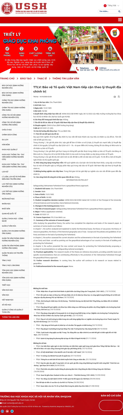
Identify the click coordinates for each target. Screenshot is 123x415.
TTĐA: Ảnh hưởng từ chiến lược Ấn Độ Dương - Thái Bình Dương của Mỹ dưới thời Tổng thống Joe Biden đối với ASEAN (77, 301)
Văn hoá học (7, 290)
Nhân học (6, 204)
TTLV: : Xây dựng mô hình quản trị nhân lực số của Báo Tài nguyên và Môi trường (64, 325)
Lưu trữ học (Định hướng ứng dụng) (13, 192)
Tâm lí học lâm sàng (11, 265)
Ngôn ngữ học (8, 199)
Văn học (5, 295)
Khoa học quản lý (9, 150)
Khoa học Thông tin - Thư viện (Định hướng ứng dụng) (14, 165)
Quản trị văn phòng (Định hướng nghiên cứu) (13, 239)
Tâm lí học (6, 260)
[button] (110, 5)
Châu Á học (7, 130)
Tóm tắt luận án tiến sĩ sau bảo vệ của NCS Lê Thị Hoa (54, 382)
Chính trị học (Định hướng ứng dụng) (13, 109)
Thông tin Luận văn (10, 317)
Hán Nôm (6, 145)
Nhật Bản (6, 209)
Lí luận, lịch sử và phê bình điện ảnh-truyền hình (13, 178)
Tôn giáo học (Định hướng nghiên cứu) (13, 271)
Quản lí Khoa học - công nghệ (12, 220)
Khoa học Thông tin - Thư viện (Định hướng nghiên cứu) (13, 157)
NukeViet (53, 406)
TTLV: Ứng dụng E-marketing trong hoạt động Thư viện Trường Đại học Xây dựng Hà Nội (66, 329)
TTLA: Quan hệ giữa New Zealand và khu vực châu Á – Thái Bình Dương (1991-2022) (65, 375)
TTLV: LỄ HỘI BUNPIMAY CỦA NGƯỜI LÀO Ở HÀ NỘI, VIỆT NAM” (58, 352)
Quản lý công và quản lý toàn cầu (12, 311)
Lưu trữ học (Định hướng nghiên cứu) (13, 185)
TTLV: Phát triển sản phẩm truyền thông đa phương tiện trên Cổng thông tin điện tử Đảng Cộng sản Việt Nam (73, 369)
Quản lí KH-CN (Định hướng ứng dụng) (13, 232)
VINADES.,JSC (69, 406)
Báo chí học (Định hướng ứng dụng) (13, 94)
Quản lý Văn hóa (9, 226)
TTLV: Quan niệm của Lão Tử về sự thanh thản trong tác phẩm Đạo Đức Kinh (62, 386)
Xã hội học (6, 305)
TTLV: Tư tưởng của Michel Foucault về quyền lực (53, 356)
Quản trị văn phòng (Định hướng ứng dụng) (13, 247)
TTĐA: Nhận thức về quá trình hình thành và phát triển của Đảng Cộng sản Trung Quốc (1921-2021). (70, 291)
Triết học (6, 285)
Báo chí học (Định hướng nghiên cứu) (13, 86)
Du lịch (5, 140)
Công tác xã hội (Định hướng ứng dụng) (11, 123)
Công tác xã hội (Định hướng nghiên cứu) (11, 116)
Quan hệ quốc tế (9, 214)
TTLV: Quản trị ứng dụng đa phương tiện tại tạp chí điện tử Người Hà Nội (60, 338)
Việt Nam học (7, 300)
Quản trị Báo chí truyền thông (12, 254)
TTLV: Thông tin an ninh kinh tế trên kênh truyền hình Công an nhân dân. (61, 359)
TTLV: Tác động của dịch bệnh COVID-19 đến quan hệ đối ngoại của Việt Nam (62, 379)
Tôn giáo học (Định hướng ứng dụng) (13, 279)
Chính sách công (9, 135)
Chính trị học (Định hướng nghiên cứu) (13, 101)
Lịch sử (5, 172)
